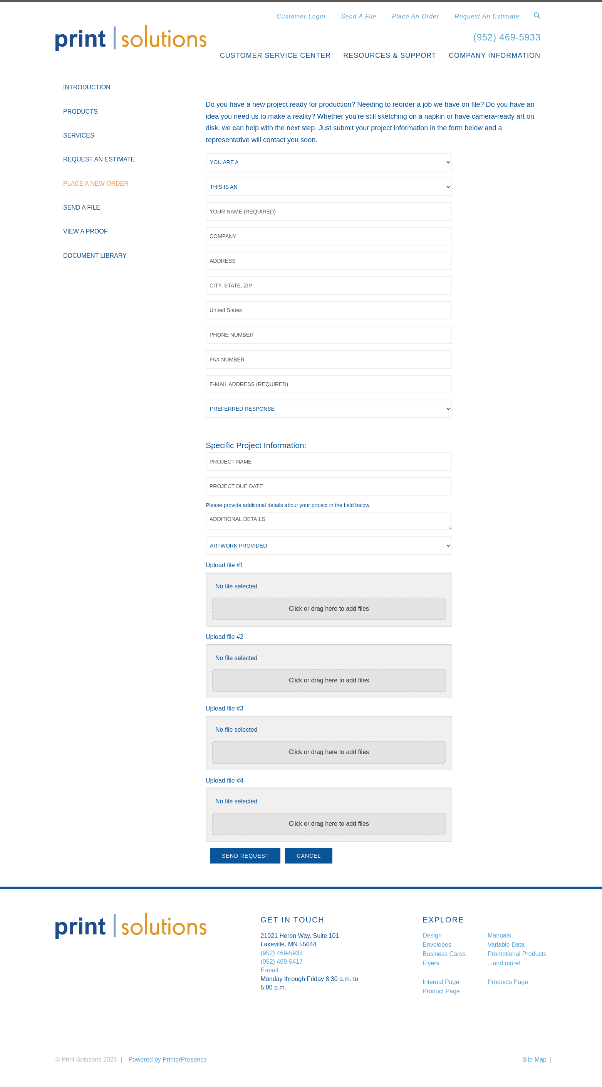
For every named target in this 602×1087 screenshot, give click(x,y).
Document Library (95, 255)
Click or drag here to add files (329, 608)
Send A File (359, 16)
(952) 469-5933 (506, 37)
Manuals (499, 935)
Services (78, 135)
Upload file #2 (224, 636)
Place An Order (415, 16)
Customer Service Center (275, 55)
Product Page (441, 991)
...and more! (504, 963)
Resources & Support (389, 55)
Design (432, 935)
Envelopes (437, 944)
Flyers (431, 963)
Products (80, 111)
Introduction (87, 87)
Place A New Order (96, 183)
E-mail (269, 970)
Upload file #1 (224, 565)
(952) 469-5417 (282, 961)
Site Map (534, 1059)
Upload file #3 (224, 708)
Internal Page (441, 981)
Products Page (508, 981)
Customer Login (301, 16)
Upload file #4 (224, 780)
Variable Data (506, 944)
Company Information (494, 55)
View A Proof (85, 231)
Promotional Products (517, 954)
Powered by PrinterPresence (167, 1059)
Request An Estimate (487, 16)
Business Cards (444, 954)
